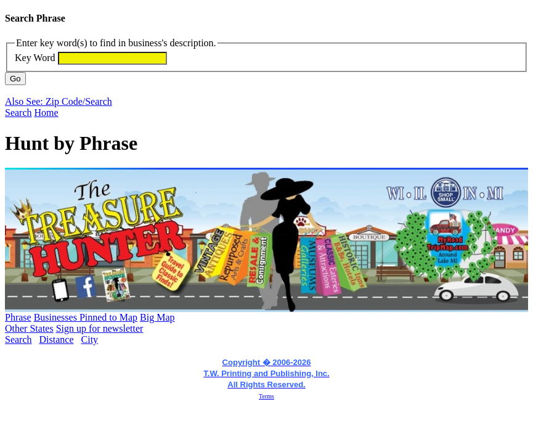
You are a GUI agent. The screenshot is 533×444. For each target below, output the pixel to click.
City (90, 339)
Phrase (18, 317)
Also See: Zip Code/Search (58, 101)
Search (18, 112)
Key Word (35, 57)
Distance (56, 339)
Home (47, 112)
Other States (29, 328)
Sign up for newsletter (100, 328)
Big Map (157, 317)
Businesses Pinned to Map (85, 317)
